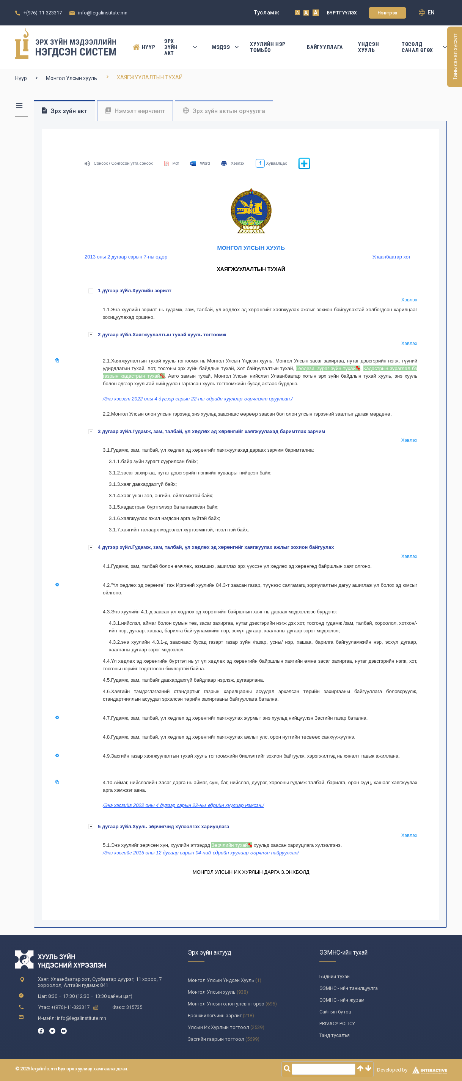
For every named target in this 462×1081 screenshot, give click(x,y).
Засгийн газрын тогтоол (216, 1039)
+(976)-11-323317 (43, 13)
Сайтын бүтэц (335, 1012)
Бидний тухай (334, 976)
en (426, 12)
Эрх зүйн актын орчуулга (224, 111)
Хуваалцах (271, 163)
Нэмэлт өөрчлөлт (135, 111)
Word (200, 163)
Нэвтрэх (387, 13)
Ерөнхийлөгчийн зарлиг (215, 1015)
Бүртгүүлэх (342, 13)
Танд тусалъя (334, 1035)
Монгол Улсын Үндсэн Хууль (221, 980)
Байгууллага (325, 47)
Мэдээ (223, 47)
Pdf (171, 163)
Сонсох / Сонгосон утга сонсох (119, 163)
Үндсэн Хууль (368, 47)
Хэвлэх (232, 163)
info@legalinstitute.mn (102, 13)
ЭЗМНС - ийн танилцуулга (348, 988)
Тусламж (267, 12)
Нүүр (141, 47)
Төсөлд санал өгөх (424, 47)
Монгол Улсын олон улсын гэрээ (226, 1004)
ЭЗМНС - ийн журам (342, 1000)
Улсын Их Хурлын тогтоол (218, 1027)
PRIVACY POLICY (337, 1023)
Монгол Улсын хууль (71, 78)
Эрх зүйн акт (180, 47)
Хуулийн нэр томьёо (268, 47)
